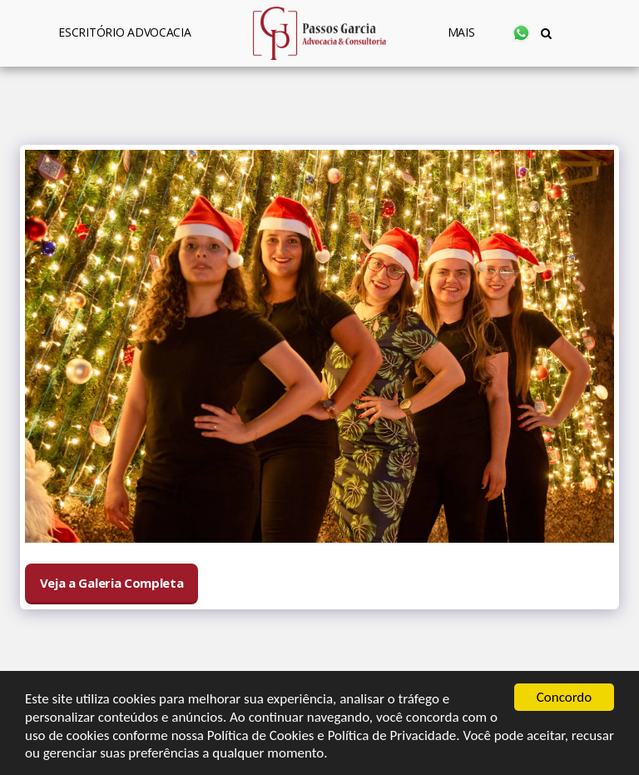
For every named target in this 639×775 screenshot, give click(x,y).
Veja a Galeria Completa (112, 582)
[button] (521, 33)
